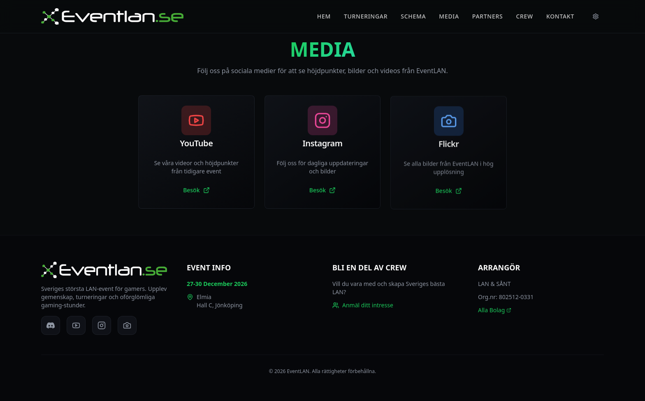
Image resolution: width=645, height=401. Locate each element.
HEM (324, 16)
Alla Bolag (494, 310)
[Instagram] (101, 325)
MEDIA (449, 16)
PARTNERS (487, 16)
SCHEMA (413, 16)
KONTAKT (560, 16)
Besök (196, 190)
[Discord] (50, 325)
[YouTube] (76, 325)
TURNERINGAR (365, 16)
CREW (524, 16)
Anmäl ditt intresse (362, 305)
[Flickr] (127, 325)
